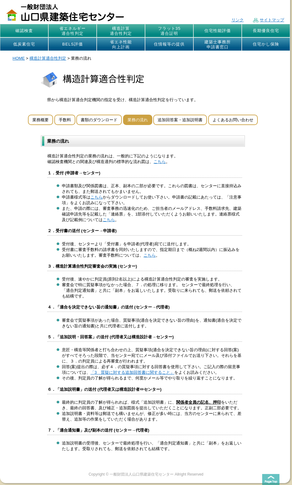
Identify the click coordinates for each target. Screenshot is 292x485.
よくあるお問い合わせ (233, 119)
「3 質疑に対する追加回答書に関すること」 (132, 372)
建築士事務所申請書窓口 (217, 44)
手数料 (65, 119)
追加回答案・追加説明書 (180, 119)
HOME (19, 58)
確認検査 (24, 30)
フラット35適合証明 (169, 31)
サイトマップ (268, 20)
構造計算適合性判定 (121, 31)
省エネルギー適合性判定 (72, 31)
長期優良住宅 (266, 30)
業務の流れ (137, 119)
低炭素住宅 (24, 44)
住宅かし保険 (266, 44)
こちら (160, 161)
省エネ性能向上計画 (121, 44)
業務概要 (40, 119)
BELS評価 (72, 44)
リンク (237, 20)
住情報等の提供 (169, 44)
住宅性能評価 (217, 30)
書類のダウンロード (99, 119)
